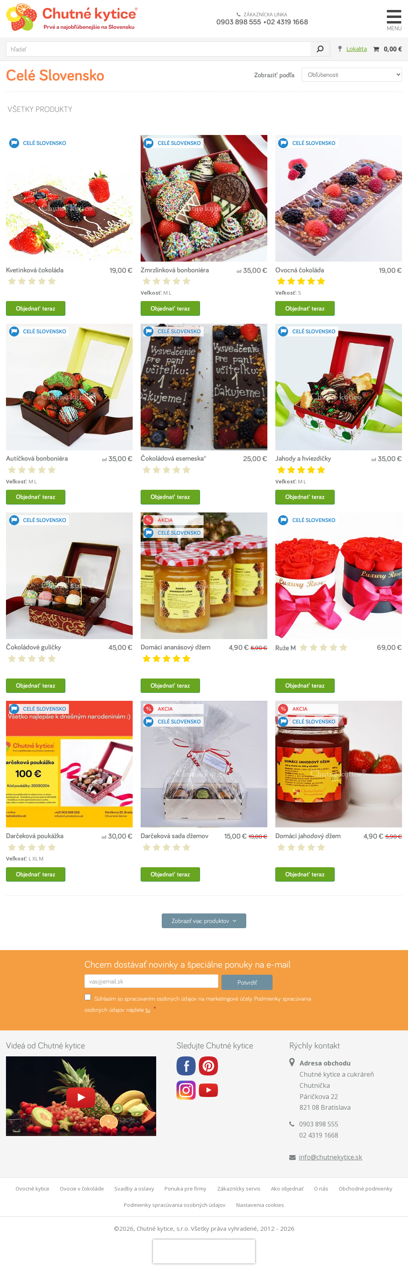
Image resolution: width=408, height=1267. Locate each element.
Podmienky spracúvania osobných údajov (175, 1204)
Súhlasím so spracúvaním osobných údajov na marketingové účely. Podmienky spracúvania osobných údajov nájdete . (197, 1003)
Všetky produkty (39, 109)
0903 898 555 (238, 21)
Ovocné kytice (32, 1188)
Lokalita (356, 49)
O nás (321, 1188)
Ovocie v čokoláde (82, 1188)
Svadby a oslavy (134, 1188)
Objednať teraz (35, 308)
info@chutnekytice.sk (330, 1157)
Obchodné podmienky (365, 1188)
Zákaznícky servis (239, 1188)
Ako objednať (287, 1188)
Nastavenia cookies (260, 1204)
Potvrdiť (247, 982)
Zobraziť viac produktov (204, 921)
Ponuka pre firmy (185, 1188)
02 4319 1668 (287, 21)
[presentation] (204, 1251)
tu (147, 1009)
